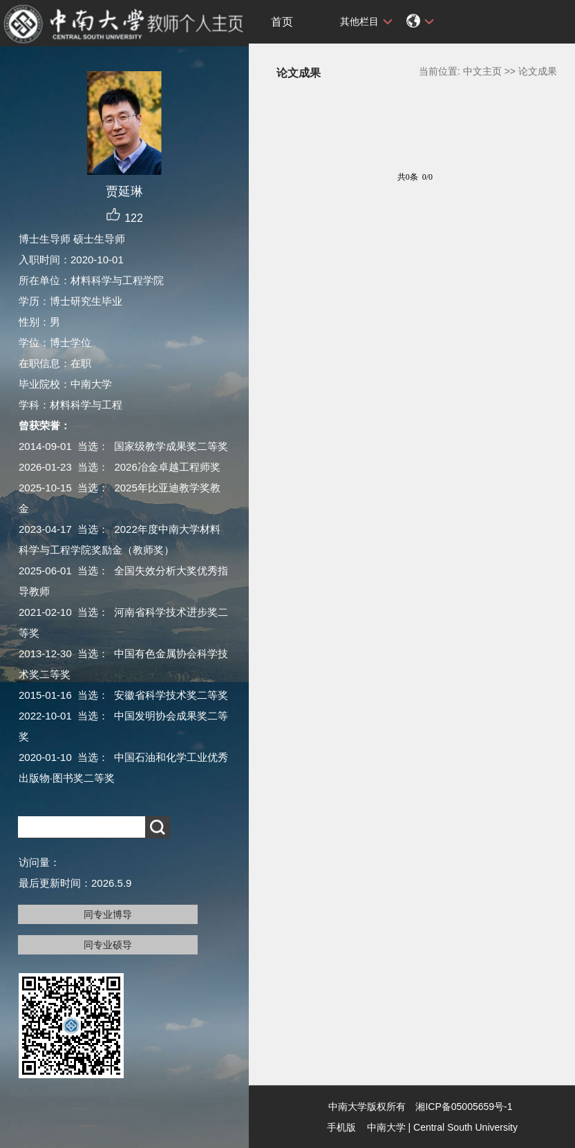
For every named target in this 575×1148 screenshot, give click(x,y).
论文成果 (537, 71)
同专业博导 (108, 914)
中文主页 (482, 71)
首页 (282, 22)
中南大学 (386, 1127)
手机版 (341, 1127)
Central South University (465, 1127)
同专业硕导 (108, 944)
